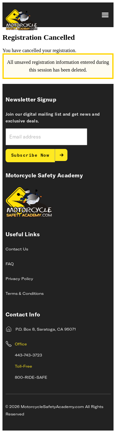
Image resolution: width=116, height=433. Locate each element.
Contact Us (17, 249)
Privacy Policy (19, 279)
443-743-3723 (28, 355)
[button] (105, 14)
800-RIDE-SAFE (31, 378)
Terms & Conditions (25, 294)
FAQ (10, 264)
